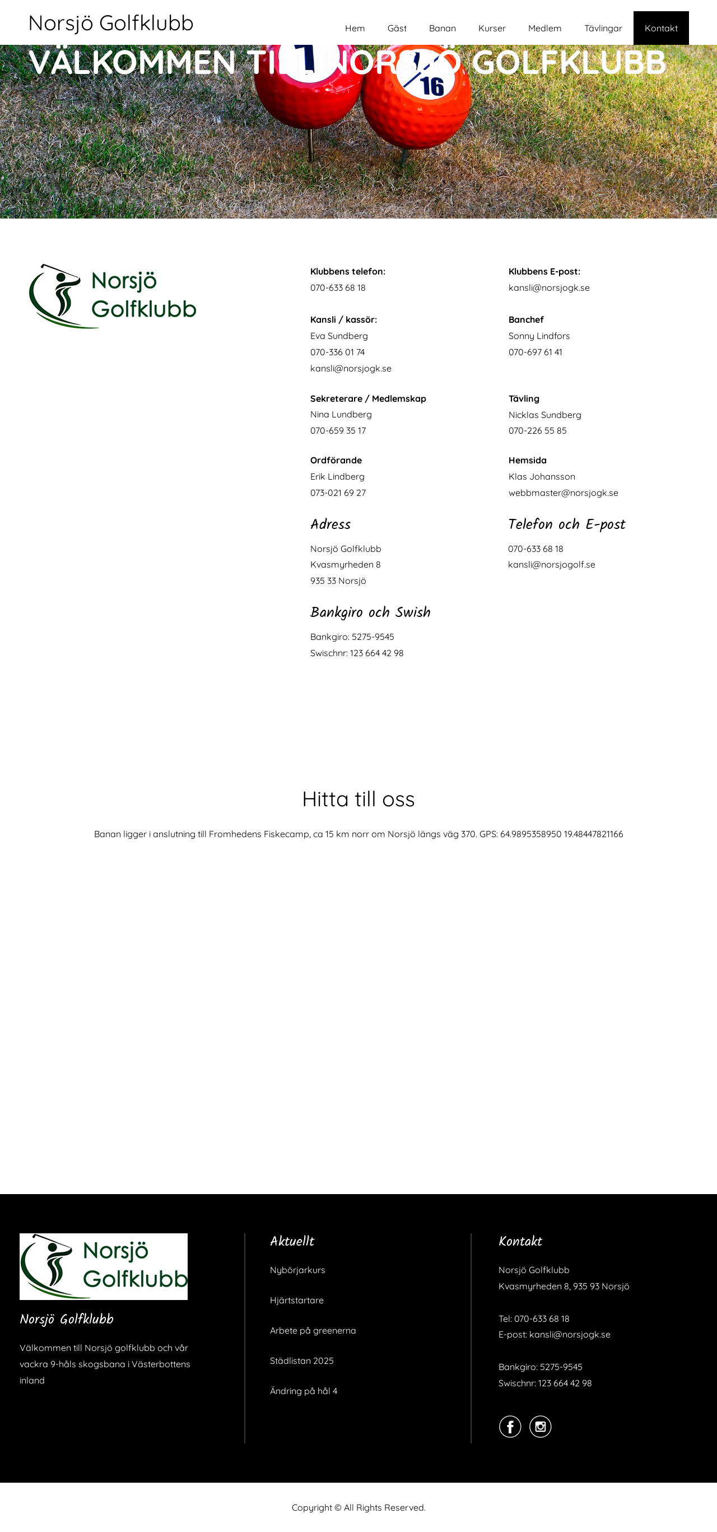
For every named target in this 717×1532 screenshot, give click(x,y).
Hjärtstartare (297, 1300)
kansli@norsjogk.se (351, 368)
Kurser (492, 28)
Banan (442, 28)
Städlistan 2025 (302, 1360)
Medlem (545, 28)
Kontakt (661, 28)
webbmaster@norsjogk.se (563, 492)
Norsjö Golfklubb (111, 22)
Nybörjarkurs (297, 1269)
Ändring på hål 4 (303, 1390)
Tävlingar (603, 28)
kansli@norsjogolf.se (551, 564)
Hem (355, 28)
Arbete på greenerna (313, 1330)
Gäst (397, 28)
